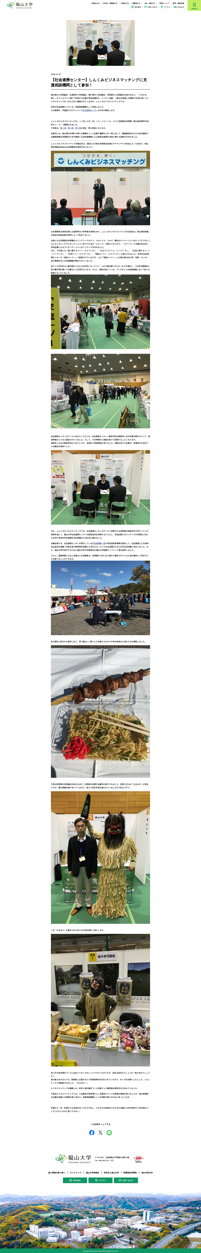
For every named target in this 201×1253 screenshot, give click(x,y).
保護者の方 (136, 3)
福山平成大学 (147, 1172)
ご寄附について (164, 3)
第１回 (63, 127)
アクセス (167, 7)
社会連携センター (90, 110)
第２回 (70, 127)
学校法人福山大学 (111, 1172)
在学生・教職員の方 (110, 3)
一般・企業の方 (149, 3)
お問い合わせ (152, 7)
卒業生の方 (125, 3)
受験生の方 (96, 3)
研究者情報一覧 (98, 542)
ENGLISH (181, 7)
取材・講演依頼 (178, 3)
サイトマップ (75, 1172)
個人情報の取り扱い (56, 1172)
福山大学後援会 (92, 1172)
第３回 (78, 127)
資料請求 (138, 7)
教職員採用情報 (130, 1172)
